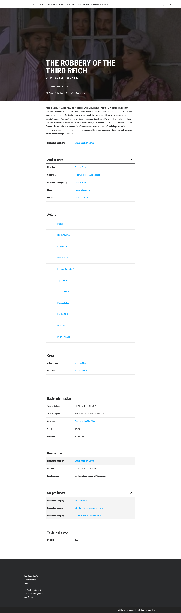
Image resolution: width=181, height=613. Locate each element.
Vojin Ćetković (63, 280)
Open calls (70, 5)
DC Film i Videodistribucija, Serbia (89, 508)
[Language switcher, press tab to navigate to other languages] (168, 4)
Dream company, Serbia (84, 143)
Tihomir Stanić (63, 291)
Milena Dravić (62, 325)
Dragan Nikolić (63, 224)
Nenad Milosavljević (83, 190)
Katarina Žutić (63, 246)
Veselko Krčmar (81, 182)
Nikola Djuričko (63, 235)
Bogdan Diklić (63, 314)
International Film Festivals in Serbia (95, 5)
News (42, 5)
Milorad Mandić (63, 337)
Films (61, 5)
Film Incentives (52, 5)
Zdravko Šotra (80, 167)
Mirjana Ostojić (81, 370)
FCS (34, 5)
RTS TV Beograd (81, 500)
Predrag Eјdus (63, 303)
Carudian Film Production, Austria (88, 515)
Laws (79, 5)
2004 (66, 87)
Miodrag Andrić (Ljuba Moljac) (87, 175)
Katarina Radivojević (65, 269)
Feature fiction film (56, 87)
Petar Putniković (81, 197)
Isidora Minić (62, 258)
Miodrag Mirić (80, 363)
